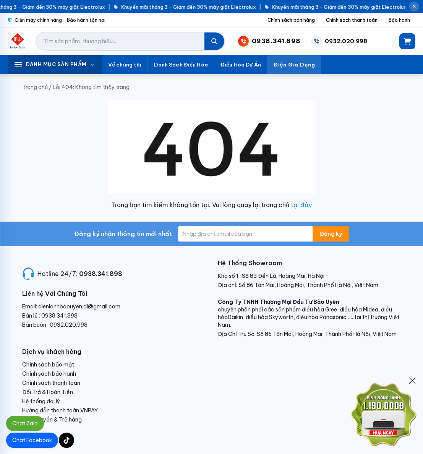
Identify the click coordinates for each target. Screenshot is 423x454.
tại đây (301, 205)
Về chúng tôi (125, 64)
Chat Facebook (32, 440)
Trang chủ (35, 87)
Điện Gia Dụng (294, 64)
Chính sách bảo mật (48, 364)
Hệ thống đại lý (41, 401)
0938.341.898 (100, 273)
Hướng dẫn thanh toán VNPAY (60, 410)
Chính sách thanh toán (352, 20)
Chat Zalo (25, 423)
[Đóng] (412, 380)
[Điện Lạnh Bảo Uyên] (18, 41)
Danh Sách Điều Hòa (180, 64)
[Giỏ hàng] (407, 41)
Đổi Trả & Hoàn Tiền (47, 392)
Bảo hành (399, 20)
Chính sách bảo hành (49, 373)
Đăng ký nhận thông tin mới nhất (123, 234)
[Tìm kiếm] (214, 41)
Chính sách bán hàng (291, 20)
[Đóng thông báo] (414, 6)
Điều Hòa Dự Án (240, 64)
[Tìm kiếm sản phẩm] (120, 41)
